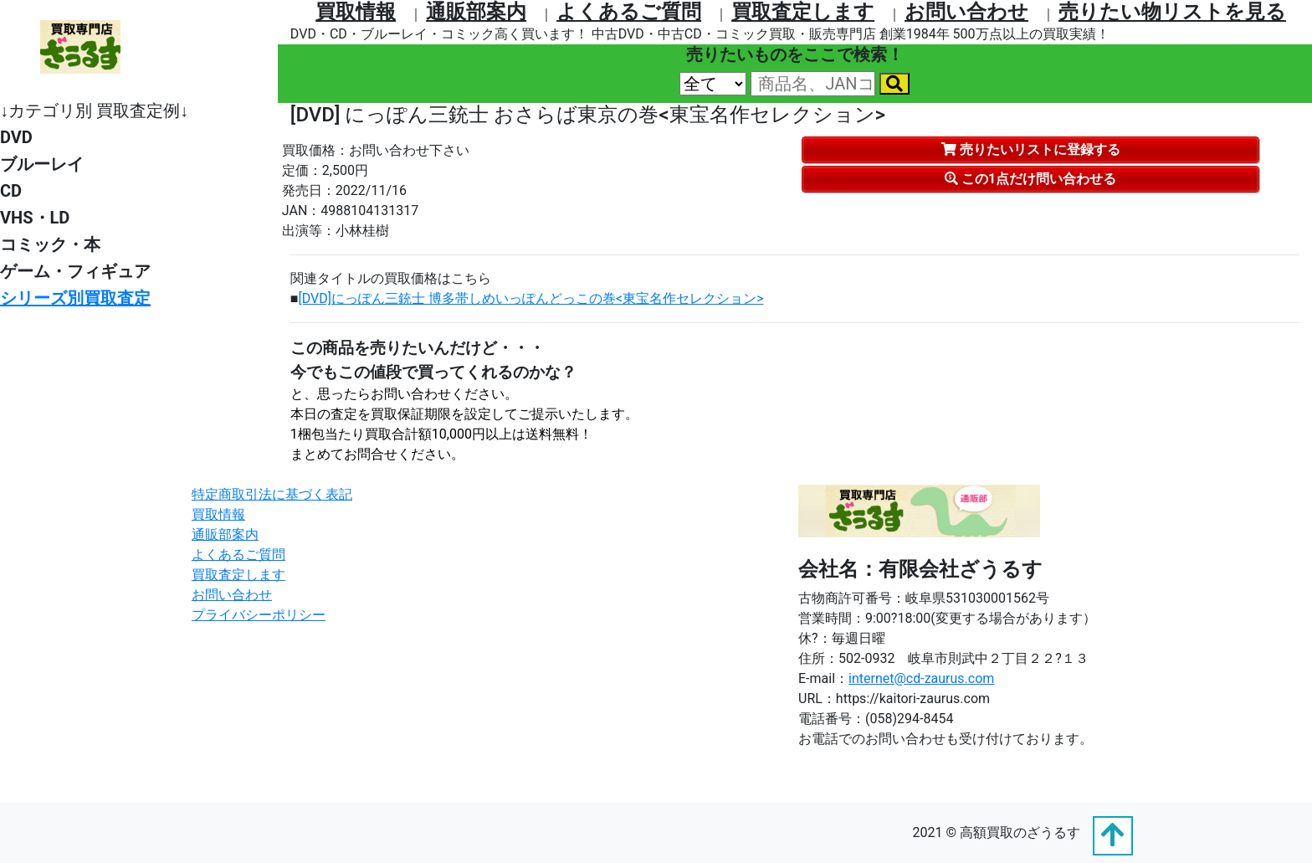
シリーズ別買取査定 (75, 298)
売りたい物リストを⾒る (1172, 11)
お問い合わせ (966, 11)
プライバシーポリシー (258, 615)
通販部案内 (476, 11)
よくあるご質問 (628, 11)
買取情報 (355, 11)
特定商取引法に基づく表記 (272, 494)
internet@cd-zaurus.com (921, 678)
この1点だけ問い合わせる (1030, 179)
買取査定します (802, 11)
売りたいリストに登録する (1030, 149)
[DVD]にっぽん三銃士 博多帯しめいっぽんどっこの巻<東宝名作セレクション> (531, 298)
